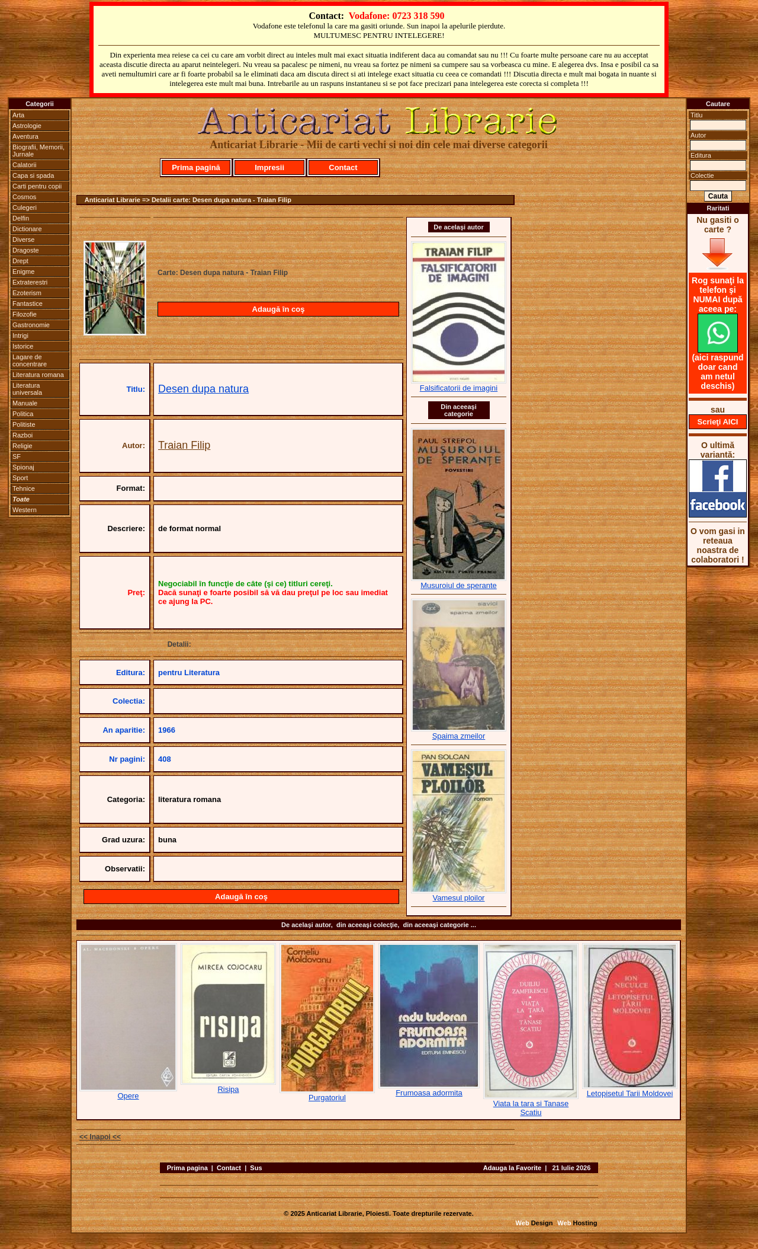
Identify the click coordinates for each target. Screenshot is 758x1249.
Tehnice (23, 488)
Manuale (24, 403)
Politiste (24, 424)
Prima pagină (196, 167)
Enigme (23, 271)
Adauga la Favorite (512, 1167)
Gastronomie (31, 324)
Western (24, 509)
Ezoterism (26, 292)
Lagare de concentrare (29, 360)
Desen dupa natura (203, 389)
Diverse (23, 239)
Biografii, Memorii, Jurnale (38, 150)
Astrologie (26, 125)
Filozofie (24, 314)
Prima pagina (187, 1167)
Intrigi (20, 335)
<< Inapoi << (100, 1137)
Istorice (22, 346)
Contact (343, 167)
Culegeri (24, 207)
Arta (18, 115)
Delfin (20, 218)
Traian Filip (184, 445)
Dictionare (27, 228)
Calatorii (24, 164)
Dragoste (25, 250)
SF (16, 456)
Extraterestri (29, 282)
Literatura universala (27, 389)
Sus (256, 1167)
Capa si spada (33, 175)
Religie (22, 445)
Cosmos (24, 196)
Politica (22, 413)
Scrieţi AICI (718, 421)
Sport (20, 477)
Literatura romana (38, 374)
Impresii (269, 167)
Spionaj (23, 467)
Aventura (25, 136)
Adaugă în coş (278, 309)
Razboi (22, 435)
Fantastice (27, 303)
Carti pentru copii (37, 186)
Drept (20, 260)
